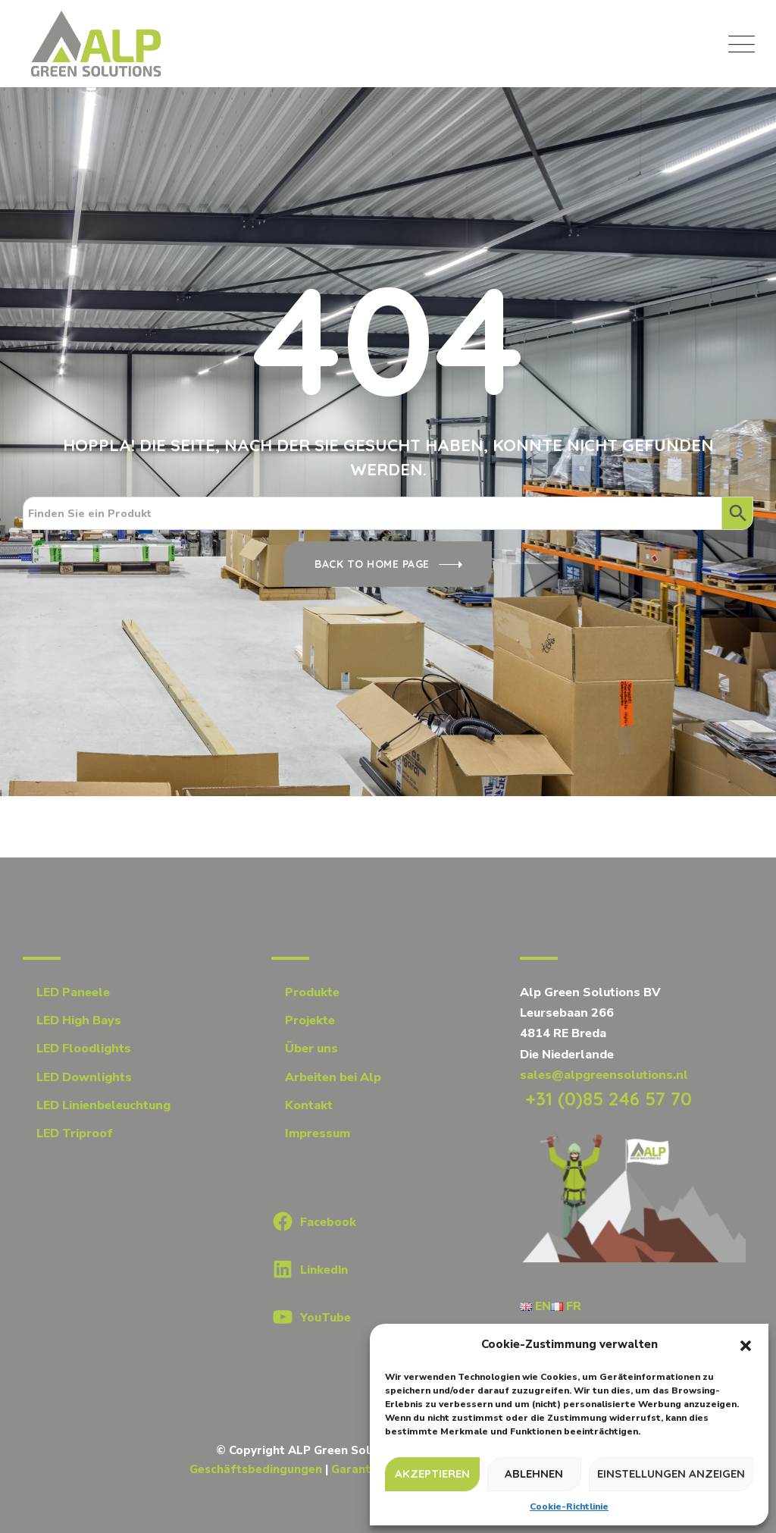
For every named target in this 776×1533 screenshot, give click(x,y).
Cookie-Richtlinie (569, 1506)
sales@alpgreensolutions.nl (604, 1075)
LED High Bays (78, 1020)
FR (566, 1306)
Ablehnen (534, 1473)
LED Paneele (73, 992)
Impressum (317, 1133)
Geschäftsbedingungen (255, 1469)
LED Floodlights (83, 1048)
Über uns (311, 1048)
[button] (745, 1345)
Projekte (310, 1020)
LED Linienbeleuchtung (103, 1105)
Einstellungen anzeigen (671, 1473)
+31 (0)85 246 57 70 (606, 1098)
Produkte (312, 992)
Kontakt (309, 1105)
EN (535, 1306)
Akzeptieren (432, 1473)
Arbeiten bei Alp (333, 1077)
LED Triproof (74, 1133)
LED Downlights (84, 1077)
